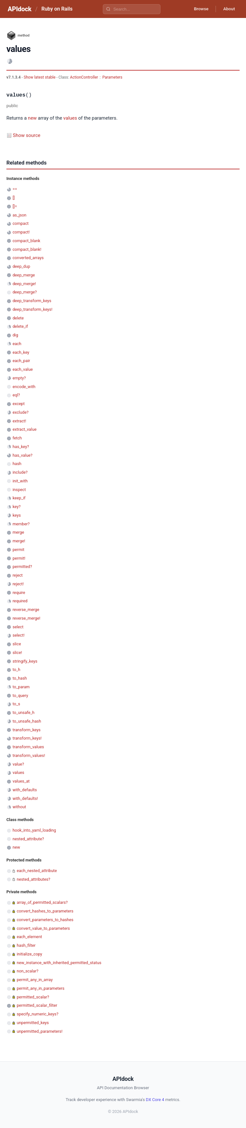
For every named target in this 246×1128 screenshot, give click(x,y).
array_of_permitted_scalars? (42, 902)
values (70, 118)
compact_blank (26, 240)
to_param (20, 686)
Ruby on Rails (56, 9)
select (17, 626)
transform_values (28, 746)
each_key (20, 352)
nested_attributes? (33, 879)
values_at (20, 781)
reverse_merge (25, 609)
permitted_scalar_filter (37, 1005)
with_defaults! (25, 798)
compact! (20, 232)
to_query (20, 695)
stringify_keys (24, 661)
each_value (22, 369)
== (14, 189)
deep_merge (23, 275)
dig (15, 335)
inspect (19, 489)
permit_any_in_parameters (40, 988)
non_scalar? (27, 971)
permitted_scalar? (33, 997)
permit (18, 549)
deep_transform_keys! (32, 309)
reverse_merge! (26, 618)
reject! (18, 583)
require (18, 592)
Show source (26, 135)
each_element (29, 936)
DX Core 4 (155, 1099)
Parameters (112, 77)
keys (16, 515)
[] (13, 197)
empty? (19, 378)
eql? (16, 395)
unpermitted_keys (33, 1022)
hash (16, 463)
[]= (14, 206)
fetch (17, 438)
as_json (19, 215)
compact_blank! (26, 249)
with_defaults (24, 789)
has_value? (22, 455)
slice (16, 643)
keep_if (18, 498)
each (16, 343)
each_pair (21, 360)
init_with (20, 481)
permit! (18, 558)
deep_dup (21, 266)
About (228, 9)
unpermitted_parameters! (39, 1031)
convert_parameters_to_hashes (45, 919)
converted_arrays (28, 257)
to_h (16, 669)
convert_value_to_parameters (43, 928)
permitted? (22, 566)
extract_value (24, 429)
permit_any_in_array (35, 979)
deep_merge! (24, 283)
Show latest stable (40, 77)
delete (18, 318)
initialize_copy (29, 954)
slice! (17, 652)
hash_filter (26, 945)
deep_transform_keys (31, 300)
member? (20, 524)
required (20, 600)
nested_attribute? (28, 838)
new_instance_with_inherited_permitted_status (59, 962)
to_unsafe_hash (26, 721)
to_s (16, 703)
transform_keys (26, 729)
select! (18, 635)
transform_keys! (27, 738)
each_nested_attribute (37, 870)
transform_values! (28, 755)
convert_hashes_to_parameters (45, 911)
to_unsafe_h (23, 712)
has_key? (20, 446)
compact (20, 223)
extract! (19, 421)
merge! (18, 541)
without (19, 806)
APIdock (19, 9)
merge (18, 532)
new (32, 118)
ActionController (84, 77)
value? (18, 764)
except (18, 403)
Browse (199, 9)
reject (17, 575)
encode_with (23, 386)
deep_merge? (24, 292)
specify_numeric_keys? (37, 1014)
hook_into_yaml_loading (34, 830)
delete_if (20, 326)
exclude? (20, 412)
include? (20, 472)
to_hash (19, 678)
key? (16, 506)
